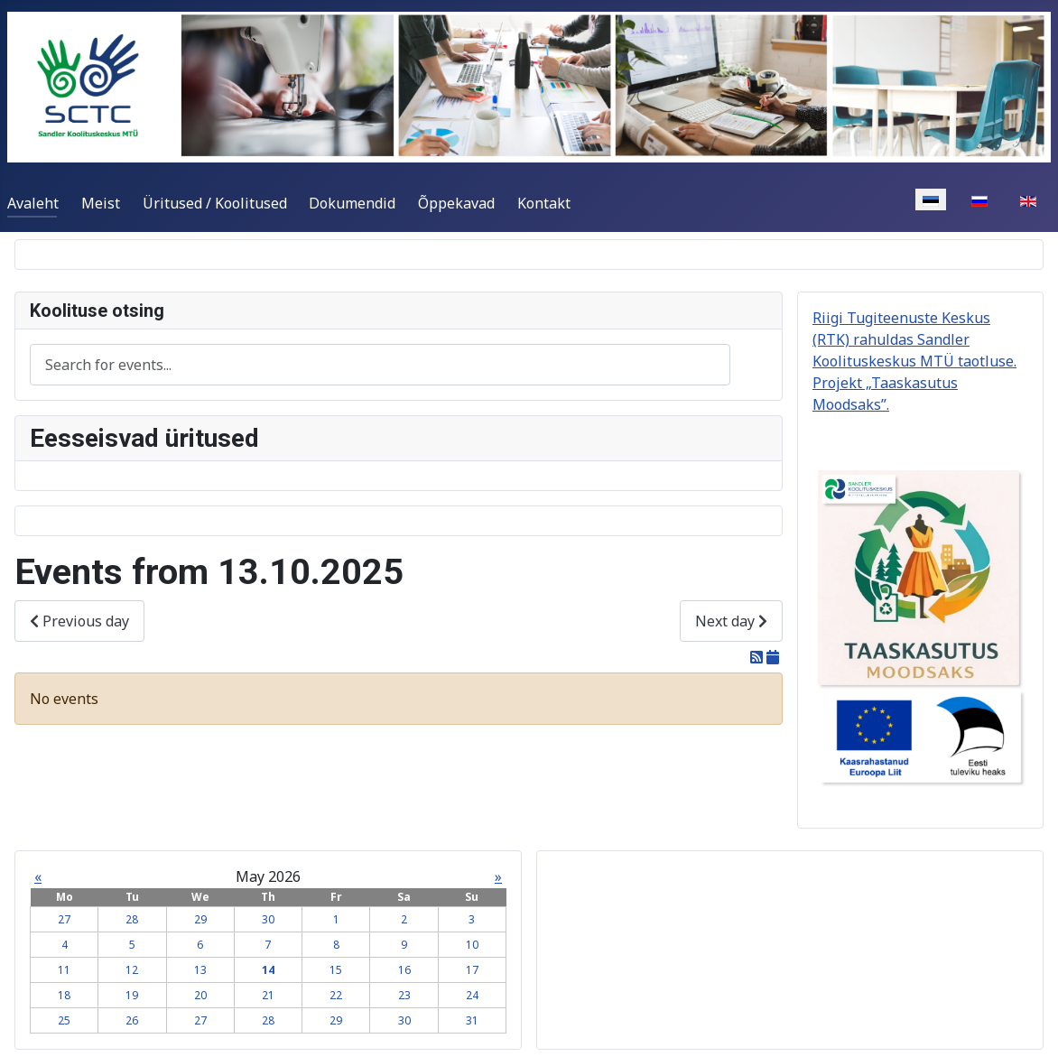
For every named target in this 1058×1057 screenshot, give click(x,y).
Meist (100, 203)
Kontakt (544, 203)
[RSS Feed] (758, 657)
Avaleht (33, 203)
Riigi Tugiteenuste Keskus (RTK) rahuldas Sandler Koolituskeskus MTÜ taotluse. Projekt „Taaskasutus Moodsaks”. (914, 361)
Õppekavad (456, 203)
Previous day (79, 621)
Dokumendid (352, 203)
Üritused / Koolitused (215, 203)
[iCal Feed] (772, 657)
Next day (731, 621)
